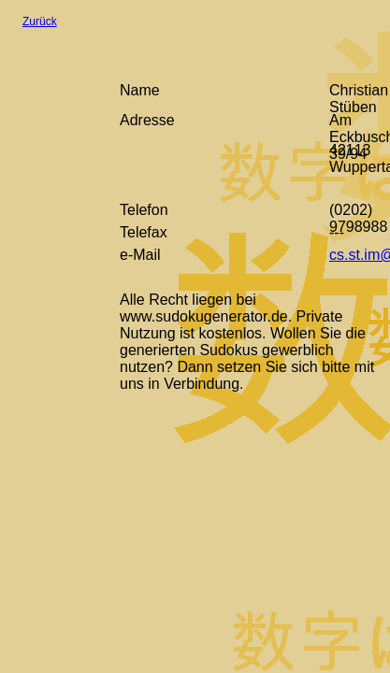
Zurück (39, 21)
